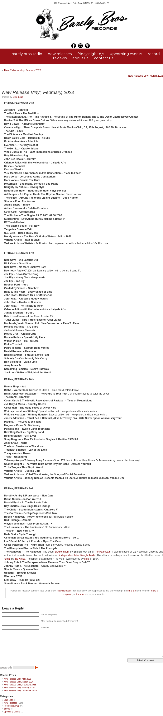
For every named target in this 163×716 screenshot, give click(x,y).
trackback (81, 594)
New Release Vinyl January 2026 (19, 687)
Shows (7, 709)
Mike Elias (18, 97)
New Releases (64, 590)
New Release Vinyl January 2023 (22, 70)
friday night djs (90, 54)
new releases (60, 54)
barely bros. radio (26, 54)
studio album (62, 551)
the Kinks (20, 558)
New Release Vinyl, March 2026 (18, 682)
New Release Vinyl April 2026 (17, 679)
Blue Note (8, 700)
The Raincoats (102, 551)
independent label (69, 555)
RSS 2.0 (131, 590)
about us (80, 58)
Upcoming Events (12, 712)
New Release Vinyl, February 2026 (20, 685)
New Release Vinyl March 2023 (145, 75)
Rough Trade (87, 555)
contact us (103, 58)
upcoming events (126, 54)
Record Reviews (11, 706)
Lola (7, 558)
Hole (87, 558)
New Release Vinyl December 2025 (20, 690)
